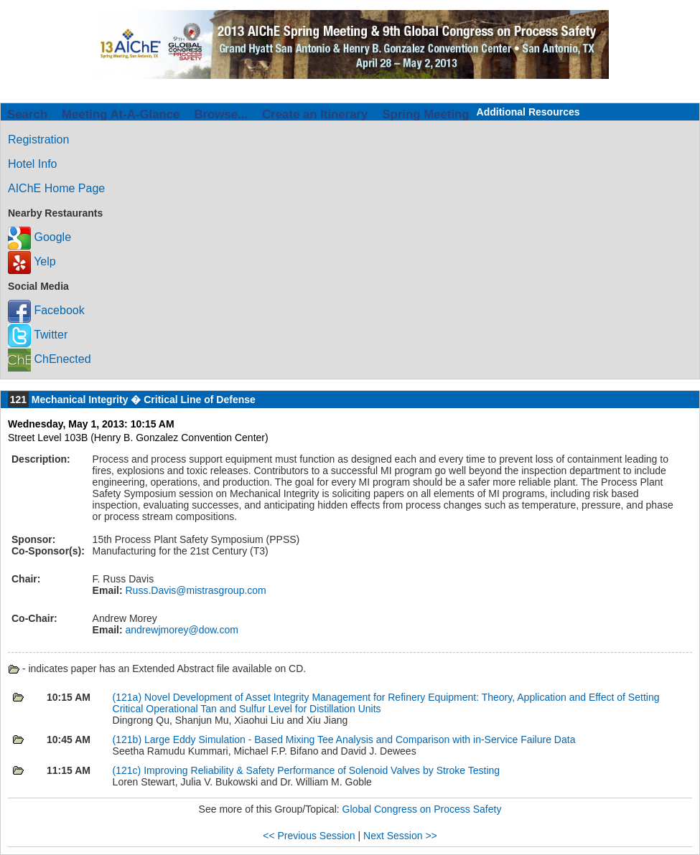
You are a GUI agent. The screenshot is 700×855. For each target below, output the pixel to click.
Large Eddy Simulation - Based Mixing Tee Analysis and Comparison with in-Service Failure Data (359, 739)
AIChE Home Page (56, 188)
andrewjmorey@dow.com (180, 630)
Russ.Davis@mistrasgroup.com (194, 590)
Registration (38, 139)
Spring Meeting (425, 114)
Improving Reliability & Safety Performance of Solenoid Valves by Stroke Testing (322, 770)
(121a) (128, 697)
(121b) (128, 739)
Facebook (46, 310)
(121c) (128, 770)
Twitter (37, 335)
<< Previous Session (309, 835)
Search (27, 114)
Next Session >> (400, 835)
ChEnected (49, 359)
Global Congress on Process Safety (422, 809)
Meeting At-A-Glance (120, 114)
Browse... (221, 114)
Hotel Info (32, 164)
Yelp (32, 261)
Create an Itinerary (315, 114)
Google (39, 237)
